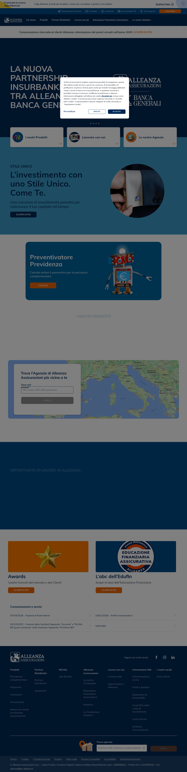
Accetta (117, 111)
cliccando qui (106, 96)
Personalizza (69, 111)
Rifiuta (97, 111)
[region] (94, 98)
